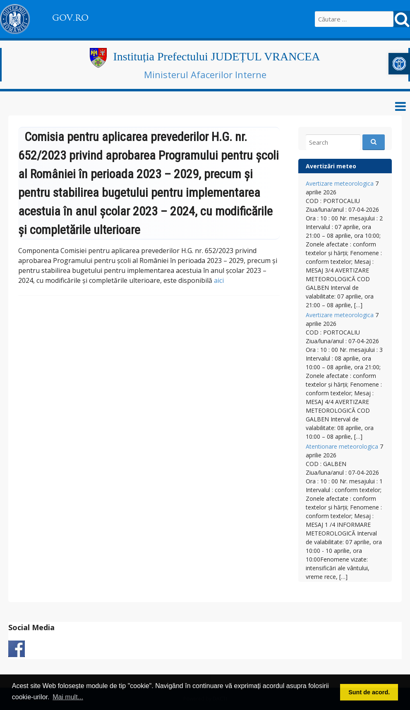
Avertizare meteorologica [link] (340, 183)
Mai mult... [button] (68, 696)
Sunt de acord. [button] (369, 692)
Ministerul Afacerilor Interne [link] (205, 74)
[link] (399, 63)
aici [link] (219, 280)
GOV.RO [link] (70, 17)
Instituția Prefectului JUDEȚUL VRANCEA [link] (216, 56)
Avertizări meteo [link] (331, 166)
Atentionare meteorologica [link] (342, 446)
